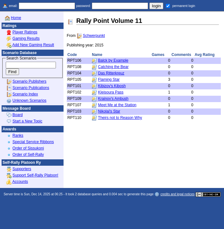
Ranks (17, 135)
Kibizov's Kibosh (112, 86)
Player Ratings (24, 32)
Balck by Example (113, 60)
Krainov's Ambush (113, 98)
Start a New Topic (27, 121)
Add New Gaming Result (33, 45)
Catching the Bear (113, 67)
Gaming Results (25, 38)
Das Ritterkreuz (111, 73)
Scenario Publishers (29, 81)
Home (16, 18)
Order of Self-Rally (28, 154)
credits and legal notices (177, 194)
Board (17, 115)
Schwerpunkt (94, 35)
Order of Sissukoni (28, 148)
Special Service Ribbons (33, 142)
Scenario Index (25, 94)
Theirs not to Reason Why (120, 117)
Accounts (20, 181)
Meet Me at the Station (117, 105)
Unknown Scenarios (29, 100)
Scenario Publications (30, 88)
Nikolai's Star (109, 111)
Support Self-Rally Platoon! (35, 175)
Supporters (21, 169)
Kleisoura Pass (111, 92)
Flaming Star (109, 79)
